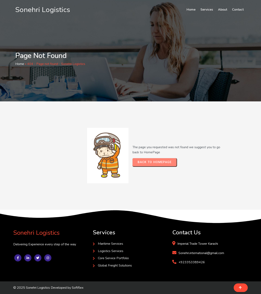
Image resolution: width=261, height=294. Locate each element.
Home (19, 64)
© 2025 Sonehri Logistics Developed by (42, 287)
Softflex (77, 287)
